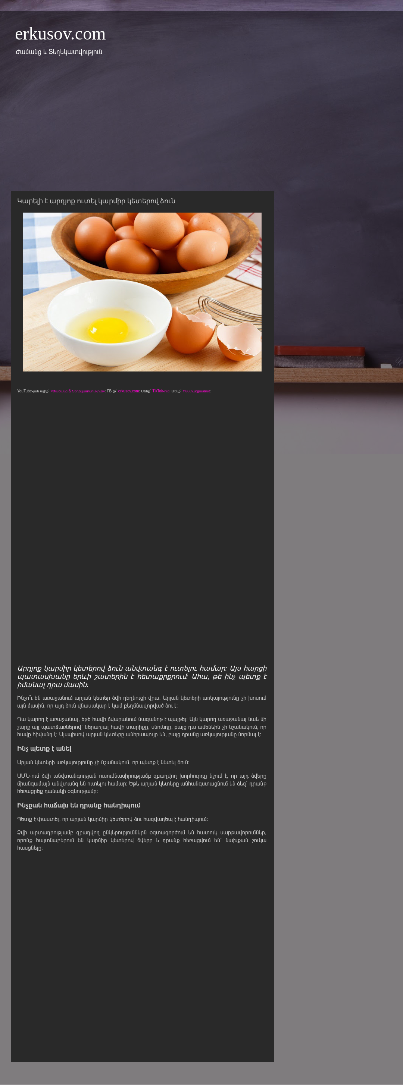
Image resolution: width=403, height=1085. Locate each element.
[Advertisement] (192, 128)
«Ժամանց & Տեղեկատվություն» (78, 391)
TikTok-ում (160, 391)
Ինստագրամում (196, 391)
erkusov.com (60, 33)
